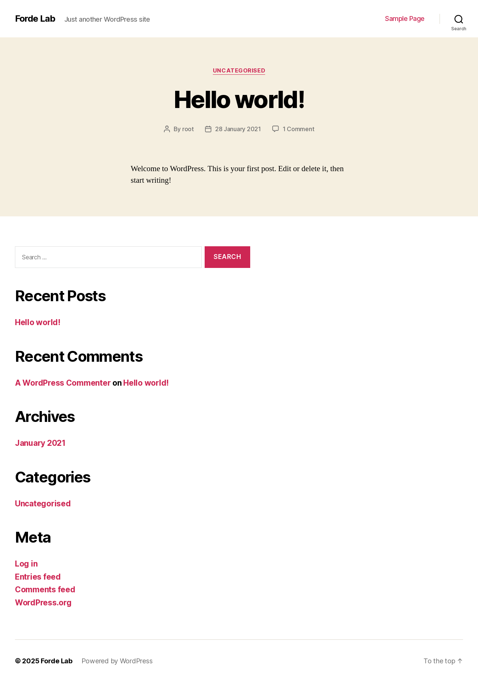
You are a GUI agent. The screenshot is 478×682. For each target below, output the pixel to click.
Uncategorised (239, 70)
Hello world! (239, 99)
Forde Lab (35, 18)
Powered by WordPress (117, 661)
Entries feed (38, 576)
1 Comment (298, 129)
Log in (26, 563)
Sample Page (405, 18)
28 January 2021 (238, 129)
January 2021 (40, 443)
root (188, 129)
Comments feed (45, 589)
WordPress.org (43, 602)
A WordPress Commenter (63, 383)
